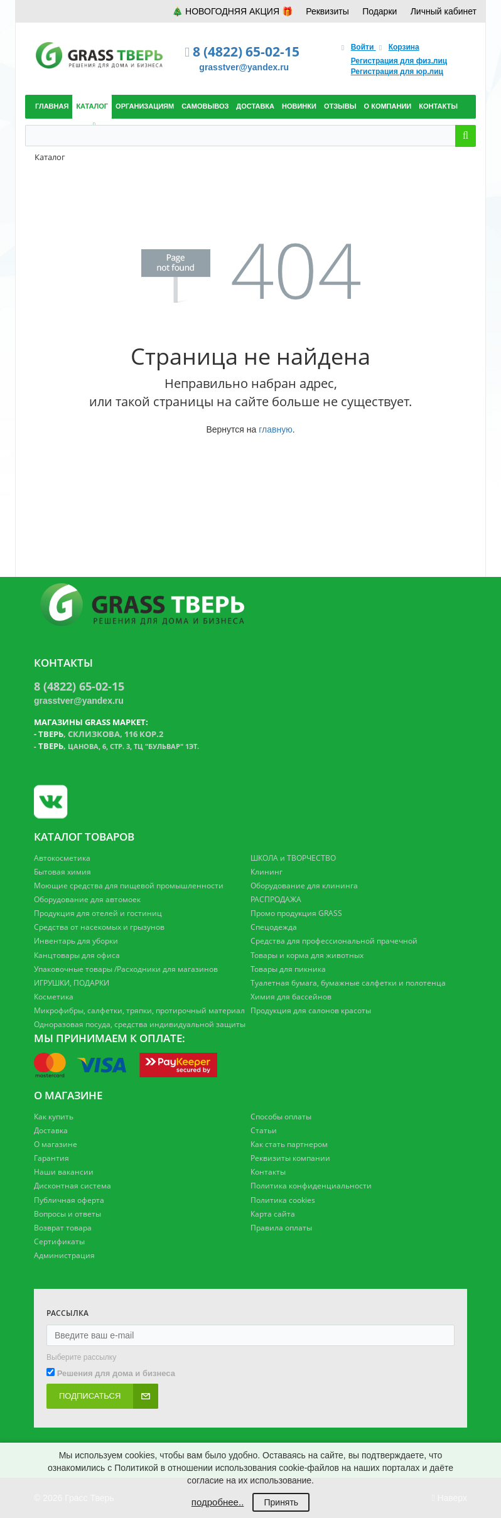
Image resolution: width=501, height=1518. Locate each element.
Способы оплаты (281, 1116)
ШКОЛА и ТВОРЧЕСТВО (293, 858)
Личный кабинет (444, 11)
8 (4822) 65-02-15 (246, 51)
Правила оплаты (281, 1227)
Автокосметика (62, 858)
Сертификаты (59, 1241)
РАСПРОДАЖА (276, 899)
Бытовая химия (62, 871)
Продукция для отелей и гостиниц (98, 913)
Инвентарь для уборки (76, 940)
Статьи (264, 1130)
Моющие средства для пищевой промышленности (129, 885)
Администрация (64, 1255)
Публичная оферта (69, 1200)
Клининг (267, 871)
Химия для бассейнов (291, 996)
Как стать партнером (289, 1144)
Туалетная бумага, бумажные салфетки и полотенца (348, 982)
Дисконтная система (72, 1185)
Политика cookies (283, 1200)
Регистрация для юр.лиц (397, 71)
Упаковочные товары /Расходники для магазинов (126, 969)
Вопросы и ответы (67, 1213)
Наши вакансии (64, 1171)
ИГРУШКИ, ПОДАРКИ (71, 982)
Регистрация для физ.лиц (399, 61)
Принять (281, 1502)
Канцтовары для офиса (77, 955)
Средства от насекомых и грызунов (99, 927)
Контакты (268, 1171)
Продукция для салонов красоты (311, 1010)
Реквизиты (327, 11)
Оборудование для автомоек (87, 899)
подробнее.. (217, 1502)
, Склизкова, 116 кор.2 (100, 734)
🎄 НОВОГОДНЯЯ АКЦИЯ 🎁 (232, 11)
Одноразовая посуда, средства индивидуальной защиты (139, 1024)
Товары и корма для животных (307, 955)
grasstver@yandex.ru (244, 67)
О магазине (55, 1144)
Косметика (53, 996)
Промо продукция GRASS (296, 913)
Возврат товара (63, 1227)
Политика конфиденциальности (311, 1185)
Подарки (379, 11)
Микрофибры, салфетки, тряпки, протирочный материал (139, 1010)
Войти (363, 47)
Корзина (404, 47)
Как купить (53, 1116)
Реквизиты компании (290, 1158)
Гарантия (51, 1158)
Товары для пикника (288, 969)
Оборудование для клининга (304, 885)
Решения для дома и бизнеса (116, 1373)
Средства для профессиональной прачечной (334, 940)
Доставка (51, 1130)
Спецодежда (274, 927)
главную (275, 429)
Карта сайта (273, 1213)
